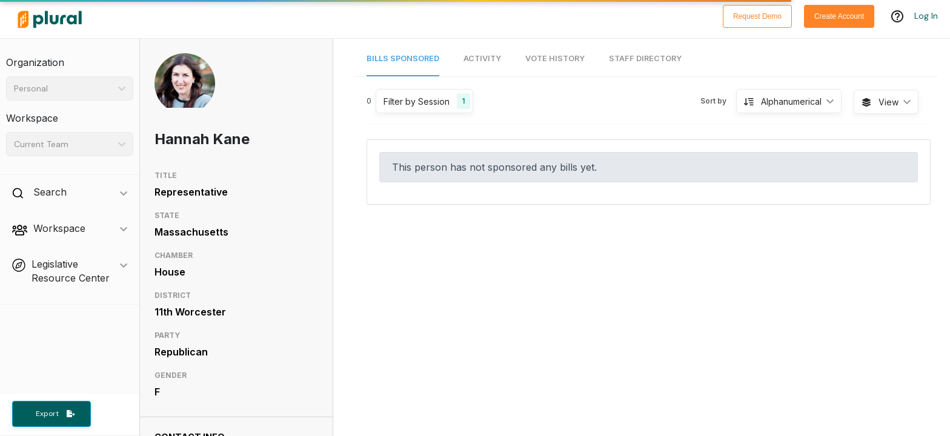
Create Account (839, 16)
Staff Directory (645, 58)
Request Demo (757, 16)
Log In (926, 16)
